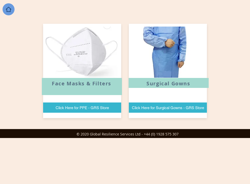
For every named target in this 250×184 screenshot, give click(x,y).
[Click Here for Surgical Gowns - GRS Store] (168, 107)
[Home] (9, 9)
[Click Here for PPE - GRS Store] (82, 107)
